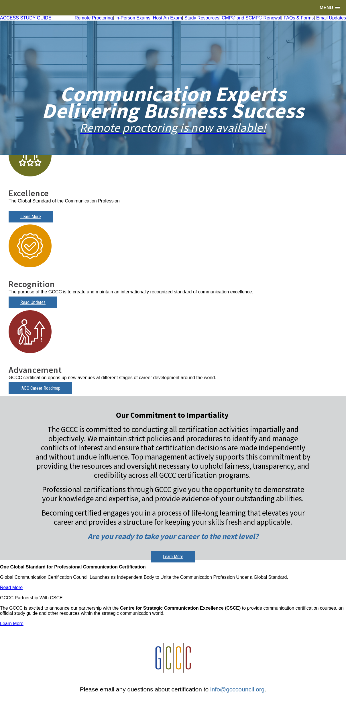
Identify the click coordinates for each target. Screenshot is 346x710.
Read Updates (33, 302)
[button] (330, 7)
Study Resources (201, 17)
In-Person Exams (132, 17)
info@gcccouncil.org (237, 689)
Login (173, 703)
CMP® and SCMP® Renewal (251, 17)
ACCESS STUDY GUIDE (25, 17)
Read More (11, 587)
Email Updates (331, 17)
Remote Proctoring (93, 17)
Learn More (30, 216)
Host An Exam (167, 17)
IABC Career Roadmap (40, 388)
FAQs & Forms (299, 17)
